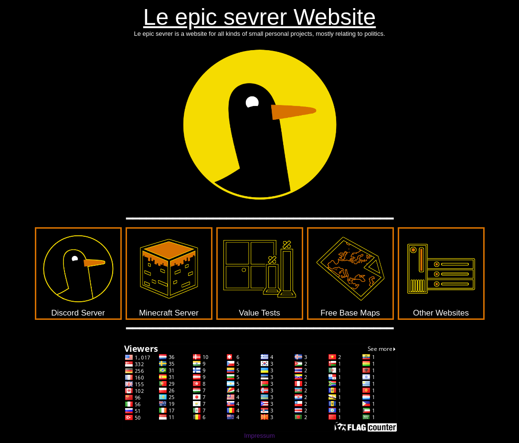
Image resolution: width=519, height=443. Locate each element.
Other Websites (441, 273)
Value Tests (259, 273)
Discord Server (78, 273)
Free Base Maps (350, 273)
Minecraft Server (169, 273)
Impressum (259, 435)
